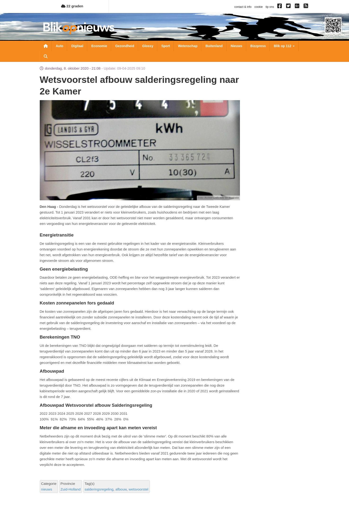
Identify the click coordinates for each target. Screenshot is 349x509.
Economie (99, 46)
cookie (258, 7)
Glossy (147, 46)
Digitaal (77, 46)
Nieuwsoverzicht (46, 46)
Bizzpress (258, 46)
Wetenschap (187, 46)
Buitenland (213, 46)
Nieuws (236, 46)
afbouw (121, 489)
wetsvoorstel (138, 489)
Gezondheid (124, 46)
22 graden (72, 6)
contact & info (243, 7)
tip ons (270, 7)
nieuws (46, 489)
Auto (59, 46)
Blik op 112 (284, 46)
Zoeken (45, 56)
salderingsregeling (99, 489)
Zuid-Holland (71, 489)
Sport (165, 46)
